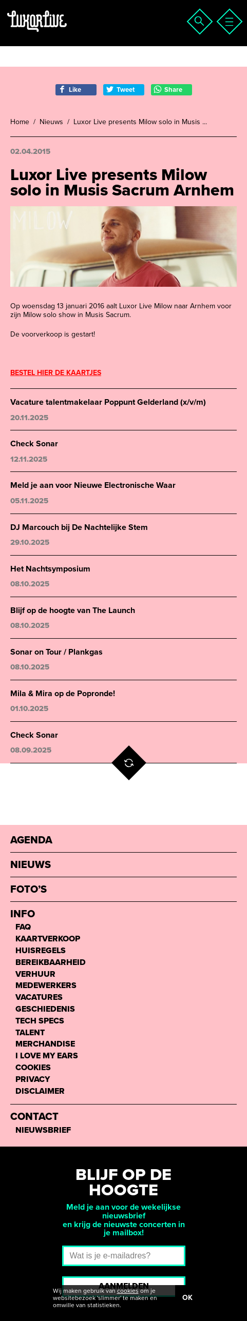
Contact (34, 1117)
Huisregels (40, 951)
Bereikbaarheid (50, 962)
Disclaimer (40, 1091)
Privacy (32, 1079)
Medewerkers (46, 985)
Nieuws (51, 122)
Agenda (31, 840)
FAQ (23, 927)
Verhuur (35, 974)
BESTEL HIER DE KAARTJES (55, 372)
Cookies (33, 1067)
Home (19, 122)
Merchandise (45, 1044)
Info (22, 914)
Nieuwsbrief (43, 1130)
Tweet (120, 89)
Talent (30, 1033)
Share (168, 89)
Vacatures (39, 997)
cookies (128, 1290)
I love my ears (46, 1056)
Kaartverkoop (47, 939)
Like (69, 89)
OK (187, 1297)
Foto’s (28, 889)
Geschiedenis (45, 1009)
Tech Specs (39, 1021)
